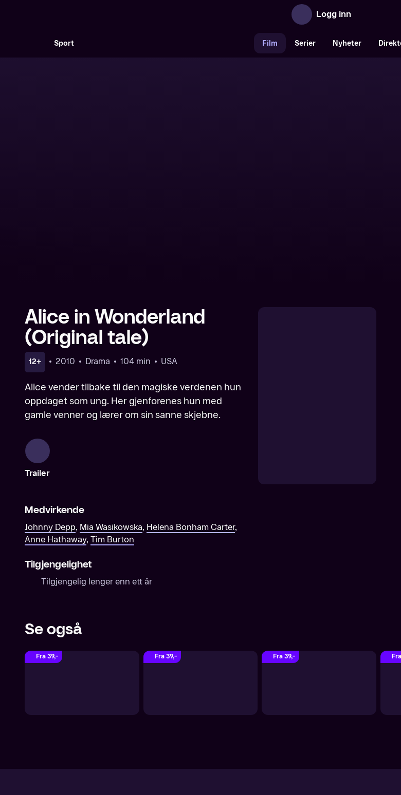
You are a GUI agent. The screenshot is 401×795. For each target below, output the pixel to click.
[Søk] (35, 43)
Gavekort (181, 705)
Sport (64, 43)
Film (270, 43)
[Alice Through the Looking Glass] (200, 576)
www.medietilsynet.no (263, 740)
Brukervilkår (258, 705)
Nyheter (347, 43)
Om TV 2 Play (94, 705)
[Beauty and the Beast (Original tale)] (82, 576)
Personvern (311, 705)
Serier (305, 43)
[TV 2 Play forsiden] (102, 14)
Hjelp (217, 705)
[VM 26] (168, 43)
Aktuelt (142, 705)
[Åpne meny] (366, 14)
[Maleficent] (319, 576)
